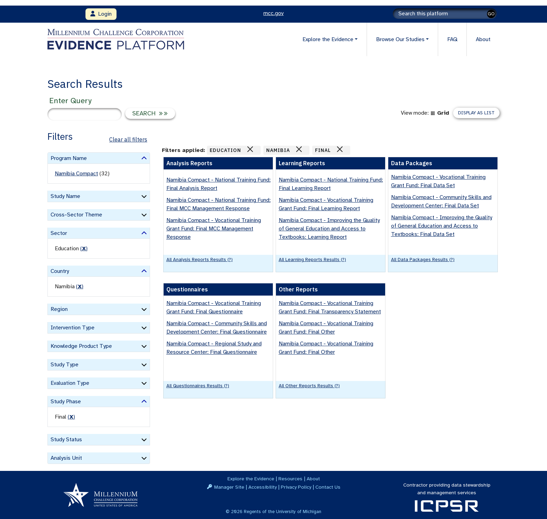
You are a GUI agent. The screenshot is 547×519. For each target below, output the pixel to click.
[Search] (445, 13)
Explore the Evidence (250, 478)
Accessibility (262, 487)
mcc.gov (273, 13)
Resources (290, 478)
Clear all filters (128, 139)
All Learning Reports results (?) (312, 259)
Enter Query (70, 100)
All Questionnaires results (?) (197, 386)
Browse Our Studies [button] (400, 39)
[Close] (250, 149)
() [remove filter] (84, 248)
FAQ (452, 39)
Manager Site (229, 487)
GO (491, 14)
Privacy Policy (296, 487)
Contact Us (327, 487)
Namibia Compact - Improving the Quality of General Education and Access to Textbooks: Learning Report (329, 229)
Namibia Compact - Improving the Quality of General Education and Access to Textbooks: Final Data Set (441, 226)
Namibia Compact (76, 173)
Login (101, 13)
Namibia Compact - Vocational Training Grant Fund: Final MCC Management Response (213, 229)
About (483, 39)
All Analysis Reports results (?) (199, 259)
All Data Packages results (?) (423, 259)
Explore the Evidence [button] (327, 39)
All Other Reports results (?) (309, 386)
